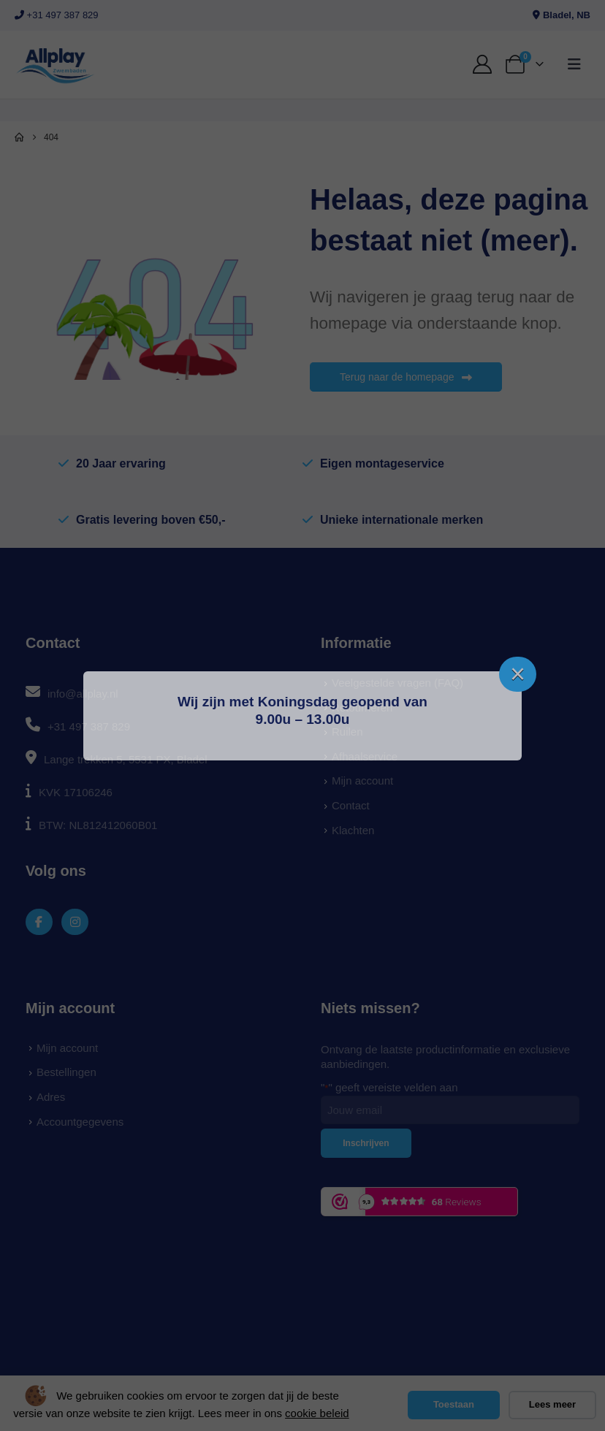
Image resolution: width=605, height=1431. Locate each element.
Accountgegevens (80, 1121)
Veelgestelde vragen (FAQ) (397, 682)
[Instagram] (74, 922)
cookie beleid (317, 1413)
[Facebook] (39, 922)
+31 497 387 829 (57, 14)
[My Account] (482, 64)
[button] (574, 64)
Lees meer (552, 1404)
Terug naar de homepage (406, 377)
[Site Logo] (55, 64)
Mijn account (362, 780)
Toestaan (453, 1404)
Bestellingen (66, 1072)
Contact (351, 805)
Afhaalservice (364, 756)
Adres (51, 1097)
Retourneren (362, 707)
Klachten (353, 830)
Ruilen (347, 731)
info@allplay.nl (82, 693)
